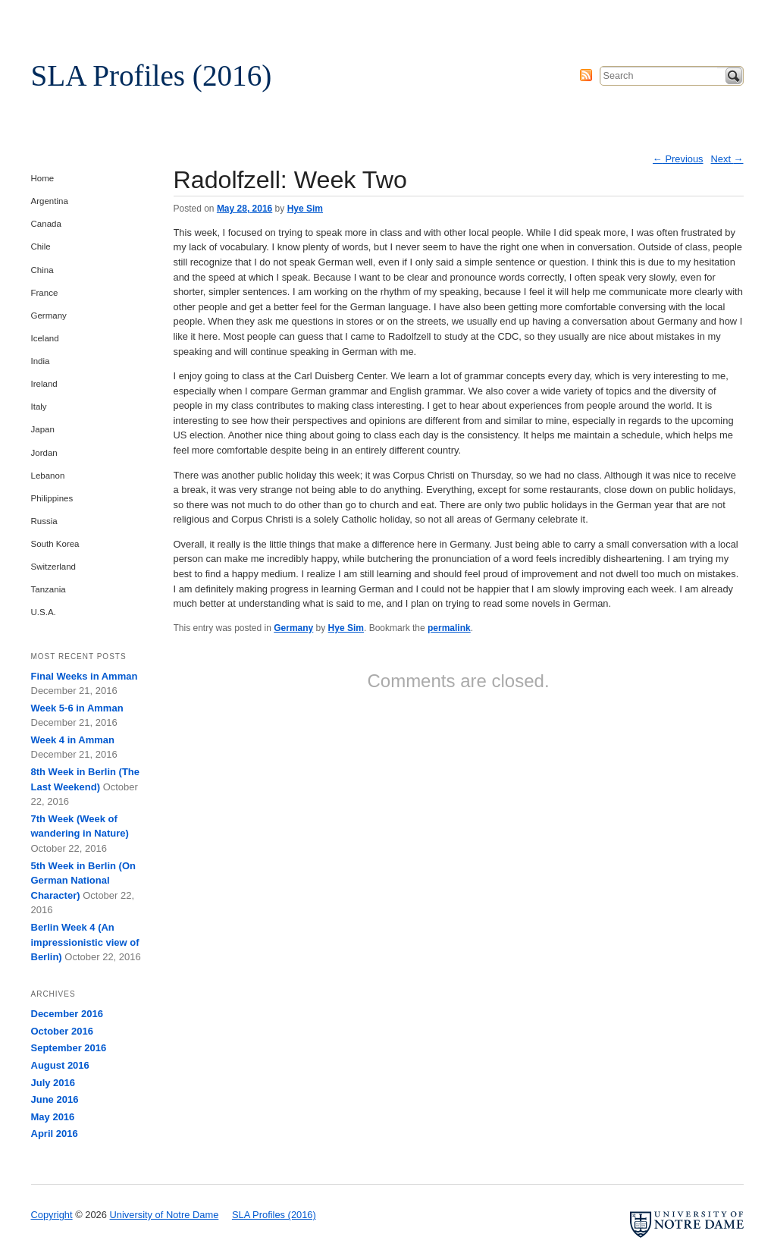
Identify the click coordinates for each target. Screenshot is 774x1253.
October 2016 (62, 1031)
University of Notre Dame (148, 19)
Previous (678, 159)
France (44, 292)
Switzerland (54, 566)
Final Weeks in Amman (84, 676)
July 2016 (53, 1082)
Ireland (44, 383)
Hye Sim (305, 208)
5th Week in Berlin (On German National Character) (83, 880)
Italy (39, 406)
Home (43, 178)
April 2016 (54, 1133)
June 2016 (55, 1099)
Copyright (52, 1214)
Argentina (49, 201)
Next (727, 159)
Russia (44, 521)
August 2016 (60, 1065)
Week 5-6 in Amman (77, 708)
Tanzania (48, 589)
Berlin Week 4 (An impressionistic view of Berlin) (85, 942)
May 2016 (53, 1117)
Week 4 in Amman (73, 740)
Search (733, 76)
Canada (46, 223)
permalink (449, 628)
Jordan (44, 452)
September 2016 (69, 1048)
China (42, 270)
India (40, 361)
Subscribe (586, 75)
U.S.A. (43, 612)
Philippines (52, 498)
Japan (43, 429)
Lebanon (48, 475)
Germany (293, 628)
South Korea (55, 543)
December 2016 (67, 1013)
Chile (41, 246)
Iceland (45, 338)
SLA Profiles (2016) (151, 75)
